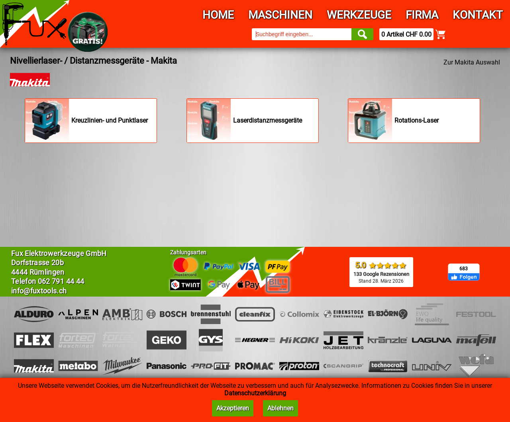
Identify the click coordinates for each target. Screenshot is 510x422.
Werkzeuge (359, 14)
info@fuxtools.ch (39, 291)
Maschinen (280, 14)
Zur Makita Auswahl (471, 62)
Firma (422, 14)
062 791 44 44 (61, 281)
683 (463, 269)
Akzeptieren (232, 408)
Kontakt (478, 14)
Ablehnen (280, 408)
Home (218, 14)
